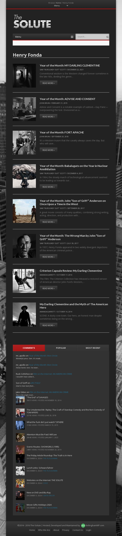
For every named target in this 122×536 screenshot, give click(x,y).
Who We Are (44, 530)
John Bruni (45, 103)
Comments (29, 347)
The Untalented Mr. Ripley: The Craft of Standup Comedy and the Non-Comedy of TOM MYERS (66, 411)
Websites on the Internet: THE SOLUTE (45, 480)
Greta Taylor (49, 495)
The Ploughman (50, 458)
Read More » (48, 83)
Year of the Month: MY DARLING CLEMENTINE (70, 65)
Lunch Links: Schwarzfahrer (40, 467)
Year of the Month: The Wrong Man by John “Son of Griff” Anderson (72, 237)
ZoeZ (45, 483)
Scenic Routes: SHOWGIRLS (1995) (43, 446)
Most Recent (93, 347)
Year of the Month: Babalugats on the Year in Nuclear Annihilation (74, 167)
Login (88, 530)
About (56, 530)
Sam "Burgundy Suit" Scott (53, 69)
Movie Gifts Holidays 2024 (39, 504)
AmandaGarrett (47, 275)
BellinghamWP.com (95, 525)
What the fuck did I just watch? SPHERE (45, 422)
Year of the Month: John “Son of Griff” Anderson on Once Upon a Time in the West (73, 202)
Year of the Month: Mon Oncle (43, 355)
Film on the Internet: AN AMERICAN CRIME (52, 373)
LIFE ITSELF (35, 382)
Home (58, 3)
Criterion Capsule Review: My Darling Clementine (71, 270)
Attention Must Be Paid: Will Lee (42, 434)
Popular (61, 347)
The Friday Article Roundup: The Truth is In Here (49, 455)
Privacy (65, 530)
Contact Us (78, 530)
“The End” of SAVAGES (37, 397)
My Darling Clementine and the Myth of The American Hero (74, 305)
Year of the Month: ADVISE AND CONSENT (67, 99)
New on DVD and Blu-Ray (39, 492)
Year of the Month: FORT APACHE (62, 132)
